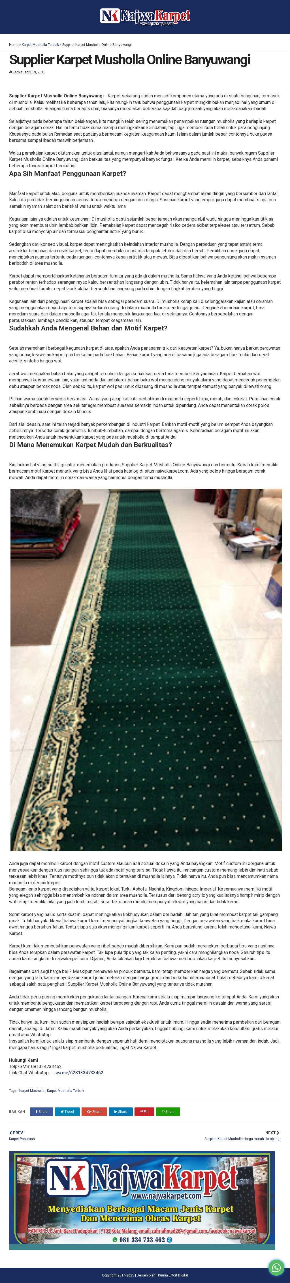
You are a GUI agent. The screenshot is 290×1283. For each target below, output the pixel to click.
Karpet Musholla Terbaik (40, 45)
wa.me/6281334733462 (79, 1072)
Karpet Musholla (32, 1091)
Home (13, 45)
